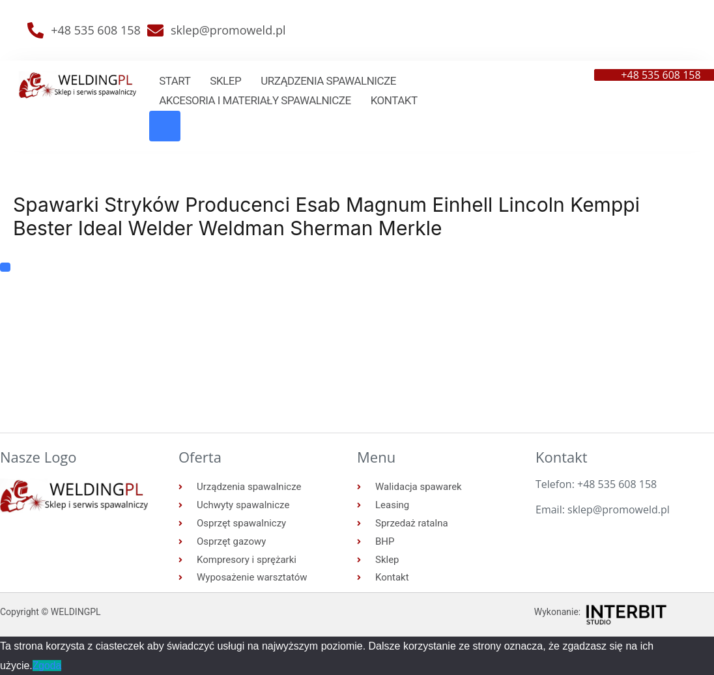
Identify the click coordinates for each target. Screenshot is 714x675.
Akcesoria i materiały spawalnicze (254, 100)
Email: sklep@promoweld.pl (603, 509)
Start (174, 80)
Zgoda (47, 665)
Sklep (225, 80)
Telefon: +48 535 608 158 (596, 484)
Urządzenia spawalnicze (328, 80)
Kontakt (394, 100)
